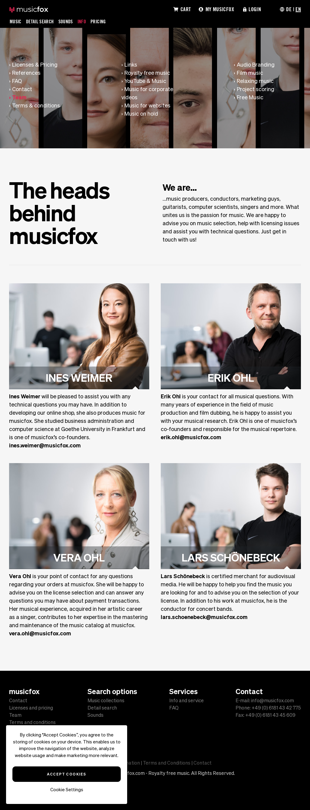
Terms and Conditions (166, 763)
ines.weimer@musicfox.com (45, 445)
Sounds (65, 21)
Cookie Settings (66, 789)
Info (82, 21)
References (26, 73)
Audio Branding (256, 64)
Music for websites (147, 105)
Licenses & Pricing (35, 64)
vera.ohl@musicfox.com (40, 633)
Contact (22, 89)
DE (289, 9)
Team (19, 97)
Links (130, 64)
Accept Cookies (66, 774)
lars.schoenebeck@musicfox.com (204, 617)
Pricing (98, 21)
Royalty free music (147, 73)
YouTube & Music (145, 81)
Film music (250, 73)
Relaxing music (255, 81)
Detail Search (40, 21)
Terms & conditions (36, 105)
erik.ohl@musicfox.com (191, 437)
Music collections (105, 700)
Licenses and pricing (31, 707)
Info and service (186, 700)
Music (15, 21)
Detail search (102, 707)
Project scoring (255, 89)
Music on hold (141, 113)
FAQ (17, 81)
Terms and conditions (32, 722)
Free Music (250, 97)
